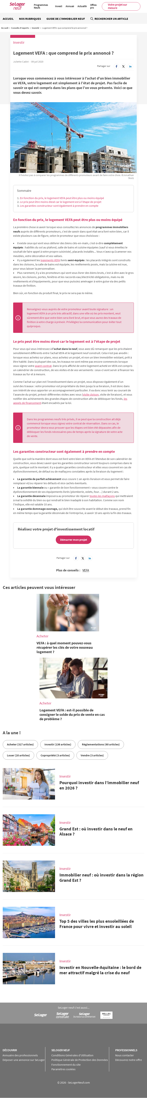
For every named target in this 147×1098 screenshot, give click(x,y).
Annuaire (71, 6)
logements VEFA (50, 260)
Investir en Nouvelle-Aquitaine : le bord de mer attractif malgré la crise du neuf (100, 970)
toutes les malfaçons (102, 496)
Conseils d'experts (20, 28)
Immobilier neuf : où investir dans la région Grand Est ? (101, 877)
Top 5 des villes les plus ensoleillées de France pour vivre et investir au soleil (96, 923)
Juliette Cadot (21, 61)
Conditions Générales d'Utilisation (72, 1055)
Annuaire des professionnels (20, 1055)
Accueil (8, 18)
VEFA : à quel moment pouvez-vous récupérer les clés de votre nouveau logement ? (65, 647)
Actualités (83, 6)
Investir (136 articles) (57, 744)
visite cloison (91, 394)
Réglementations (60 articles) (101, 744)
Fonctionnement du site (66, 1064)
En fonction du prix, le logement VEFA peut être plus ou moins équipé (62, 198)
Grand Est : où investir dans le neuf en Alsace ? (96, 831)
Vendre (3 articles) (92, 755)
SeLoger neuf (60, 1050)
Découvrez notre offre (128, 1060)
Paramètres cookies (63, 1069)
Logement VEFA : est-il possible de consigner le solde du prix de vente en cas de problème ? (72, 714)
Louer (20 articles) (18, 755)
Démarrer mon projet (73, 539)
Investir (59, 6)
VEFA (85, 570)
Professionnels (126, 1050)
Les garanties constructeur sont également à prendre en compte (59, 205)
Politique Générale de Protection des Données (79, 1060)
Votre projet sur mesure (117, 6)
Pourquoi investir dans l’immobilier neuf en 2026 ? (99, 785)
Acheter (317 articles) (20, 744)
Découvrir (10, 1050)
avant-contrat (43, 366)
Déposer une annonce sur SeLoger (24, 1060)
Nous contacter (124, 1055)
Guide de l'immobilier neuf (65, 18)
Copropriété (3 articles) (55, 755)
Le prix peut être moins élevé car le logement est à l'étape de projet (60, 202)
